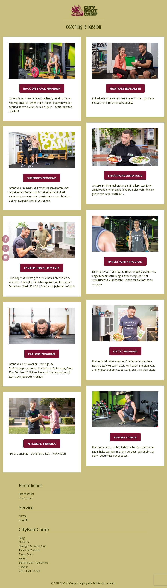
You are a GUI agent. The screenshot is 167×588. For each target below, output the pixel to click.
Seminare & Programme (33, 562)
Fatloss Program (41, 354)
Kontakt (23, 520)
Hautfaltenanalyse (125, 88)
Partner (23, 566)
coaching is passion (83, 26)
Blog (22, 538)
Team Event (26, 554)
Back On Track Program (41, 88)
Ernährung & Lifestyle (41, 268)
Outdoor (24, 542)
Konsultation (125, 437)
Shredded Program (41, 178)
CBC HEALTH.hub (29, 571)
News (22, 516)
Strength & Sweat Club (32, 546)
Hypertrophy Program (125, 261)
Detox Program (125, 351)
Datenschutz (26, 494)
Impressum (26, 498)
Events (23, 558)
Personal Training (41, 443)
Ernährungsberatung (125, 175)
